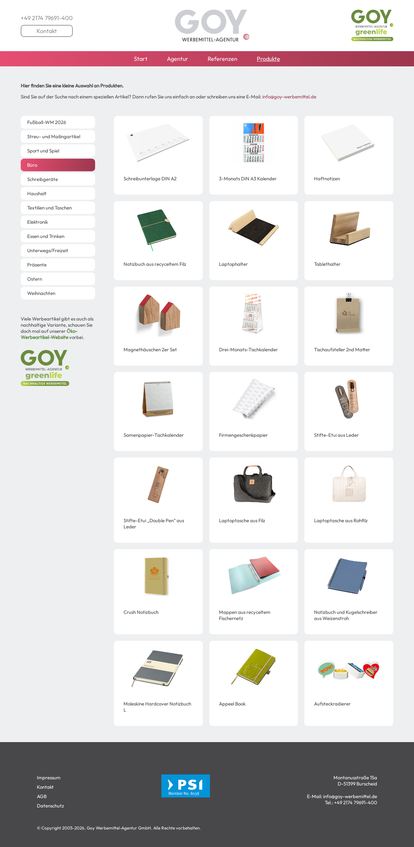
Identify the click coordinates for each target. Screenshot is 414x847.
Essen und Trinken (45, 236)
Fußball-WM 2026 (46, 122)
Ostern (34, 279)
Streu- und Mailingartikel (53, 136)
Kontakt (47, 31)
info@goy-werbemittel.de (289, 97)
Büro (32, 165)
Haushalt (37, 193)
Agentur (177, 58)
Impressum (48, 777)
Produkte (268, 58)
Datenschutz (50, 806)
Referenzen (222, 58)
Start (140, 58)
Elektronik (37, 222)
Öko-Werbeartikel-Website (49, 334)
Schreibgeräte (42, 179)
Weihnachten (41, 293)
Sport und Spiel (43, 151)
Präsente (37, 265)
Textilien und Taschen (49, 208)
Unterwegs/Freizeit (47, 250)
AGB (42, 796)
